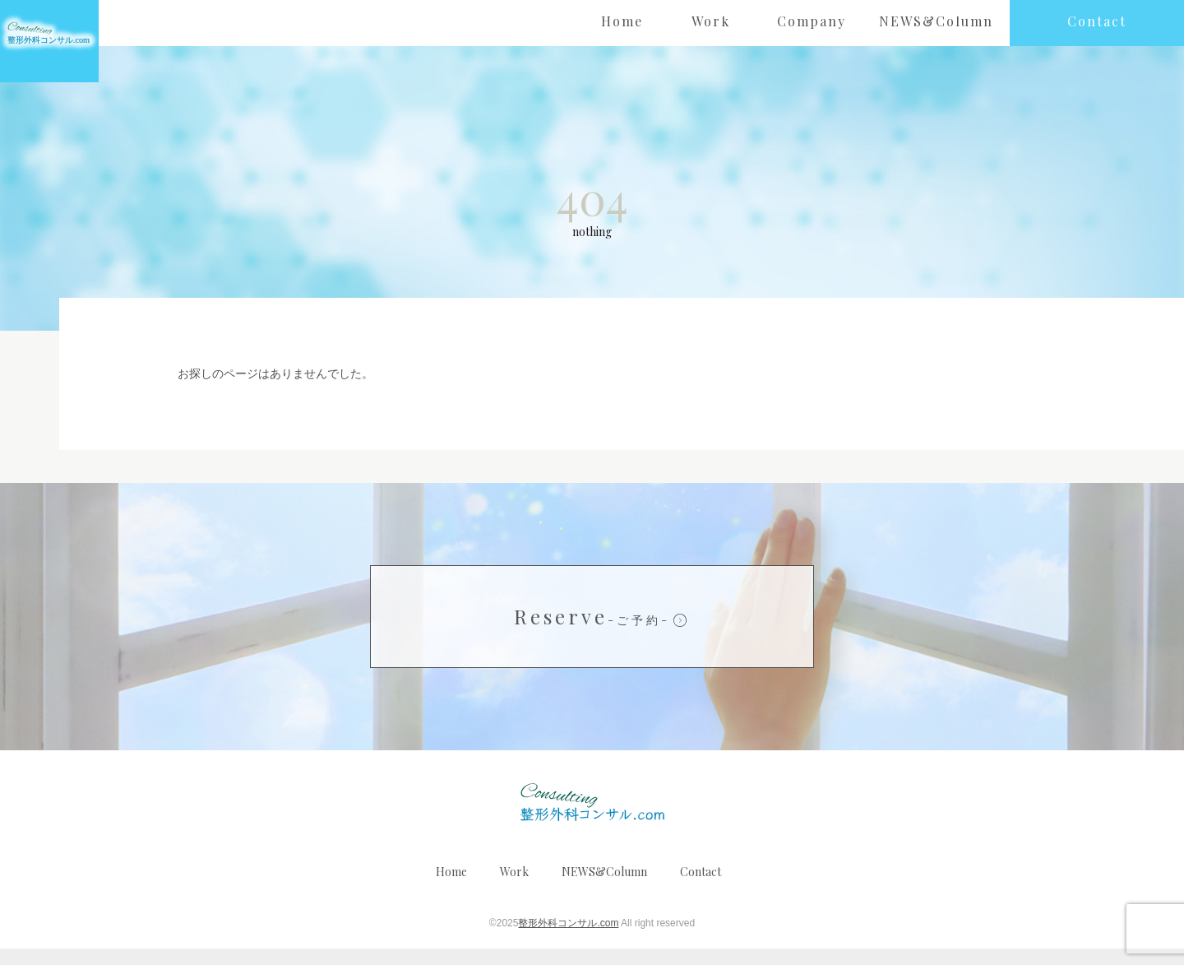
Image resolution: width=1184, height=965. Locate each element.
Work (514, 888)
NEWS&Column (604, 888)
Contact (700, 888)
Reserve (592, 632)
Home (451, 888)
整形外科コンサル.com (568, 939)
